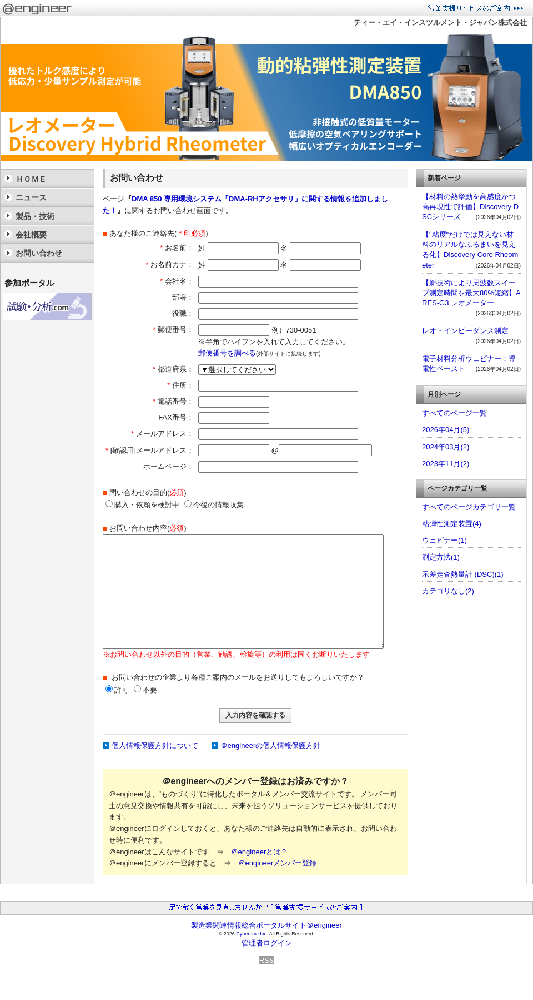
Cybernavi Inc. (252, 934)
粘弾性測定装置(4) (451, 523)
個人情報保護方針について (155, 745)
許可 (121, 690)
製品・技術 (35, 216)
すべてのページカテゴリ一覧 (469, 507)
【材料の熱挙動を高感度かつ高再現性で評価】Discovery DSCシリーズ (470, 206)
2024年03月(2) (445, 447)
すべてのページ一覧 (454, 413)
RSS (266, 960)
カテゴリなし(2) (448, 591)
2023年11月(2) (445, 463)
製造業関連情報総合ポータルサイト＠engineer (266, 925)
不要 (150, 690)
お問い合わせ (39, 253)
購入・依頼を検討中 (142, 505)
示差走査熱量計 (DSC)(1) (463, 574)
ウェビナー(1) (444, 540)
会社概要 (31, 234)
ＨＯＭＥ (31, 179)
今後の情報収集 (214, 505)
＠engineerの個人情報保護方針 (270, 745)
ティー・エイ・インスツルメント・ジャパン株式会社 (440, 22)
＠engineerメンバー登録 (277, 863)
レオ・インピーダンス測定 (465, 330)
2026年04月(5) (445, 429)
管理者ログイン (267, 943)
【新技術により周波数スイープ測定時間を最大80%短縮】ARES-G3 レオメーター (471, 293)
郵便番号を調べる (227, 353)
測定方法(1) (441, 557)
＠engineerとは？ (259, 852)
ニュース (31, 197)
